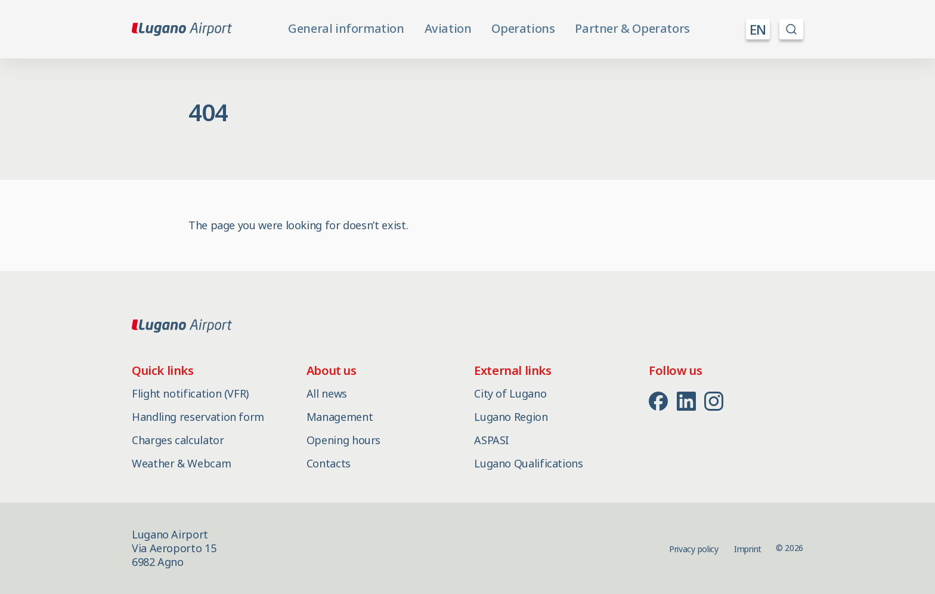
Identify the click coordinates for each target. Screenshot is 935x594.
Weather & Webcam (181, 463)
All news (326, 393)
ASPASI (491, 440)
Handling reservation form (198, 416)
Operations (523, 29)
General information (346, 29)
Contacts (328, 463)
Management (339, 416)
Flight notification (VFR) (190, 393)
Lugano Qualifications (528, 463)
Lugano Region (510, 416)
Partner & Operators (632, 29)
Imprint (747, 549)
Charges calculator (178, 440)
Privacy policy (694, 549)
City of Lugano (510, 393)
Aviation (448, 29)
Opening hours (343, 440)
